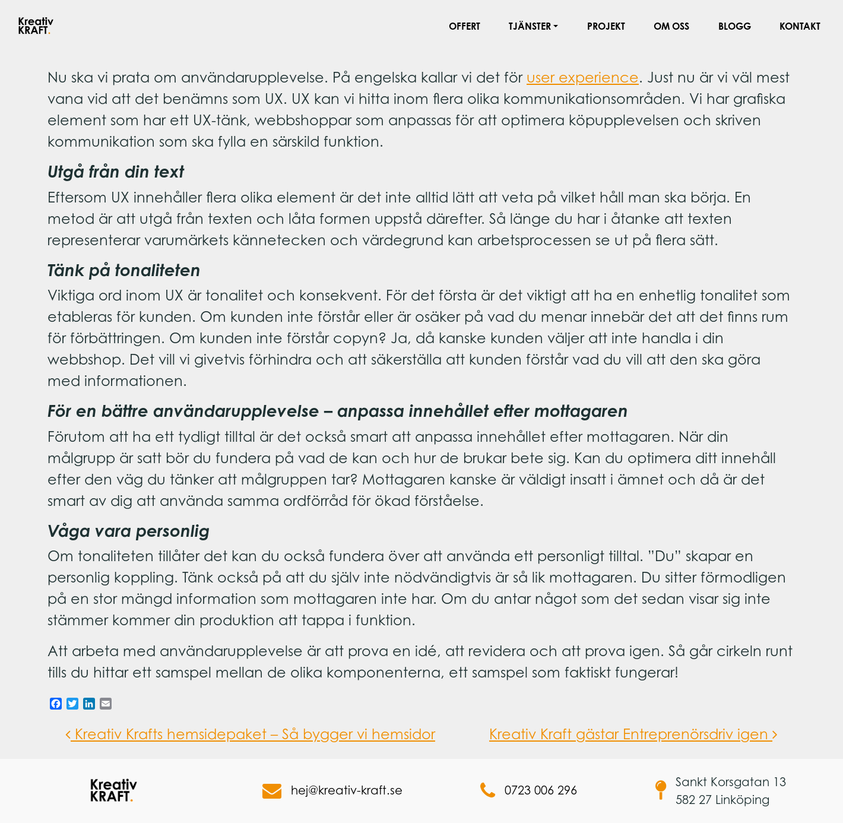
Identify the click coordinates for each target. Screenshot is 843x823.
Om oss (671, 26)
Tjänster (530, 26)
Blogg (734, 26)
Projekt (606, 26)
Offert (464, 26)
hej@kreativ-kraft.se (332, 790)
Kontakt (799, 26)
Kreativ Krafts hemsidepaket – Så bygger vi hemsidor (250, 734)
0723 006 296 (528, 790)
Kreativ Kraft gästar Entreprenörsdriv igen (633, 734)
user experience (583, 77)
